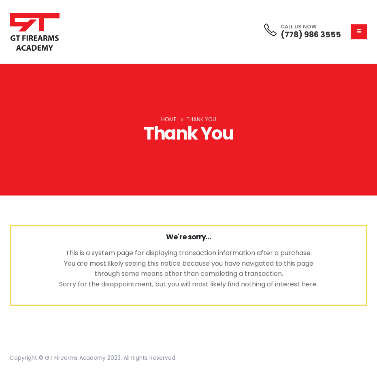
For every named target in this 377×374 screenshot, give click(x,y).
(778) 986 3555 (311, 34)
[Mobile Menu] (359, 31)
